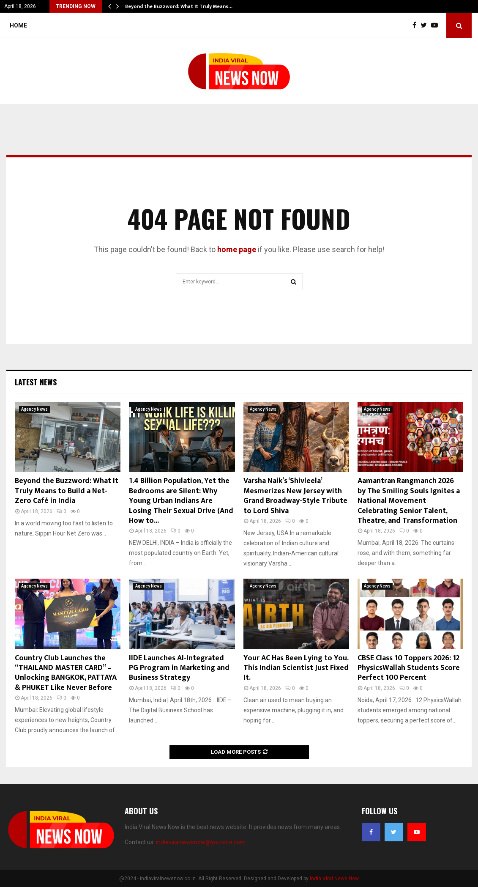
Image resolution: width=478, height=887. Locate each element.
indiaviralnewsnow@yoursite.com (201, 842)
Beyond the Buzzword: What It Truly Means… (178, 6)
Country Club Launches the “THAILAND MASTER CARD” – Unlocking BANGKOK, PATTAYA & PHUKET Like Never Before (66, 673)
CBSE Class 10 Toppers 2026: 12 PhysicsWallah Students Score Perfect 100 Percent (409, 668)
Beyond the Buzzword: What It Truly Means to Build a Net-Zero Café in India (66, 491)
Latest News (36, 381)
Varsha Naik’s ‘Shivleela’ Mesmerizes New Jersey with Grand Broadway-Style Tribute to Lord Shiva (295, 496)
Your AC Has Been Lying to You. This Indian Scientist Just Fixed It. (296, 668)
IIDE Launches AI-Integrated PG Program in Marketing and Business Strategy (179, 668)
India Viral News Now (334, 879)
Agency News (34, 409)
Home (18, 25)
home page (236, 249)
